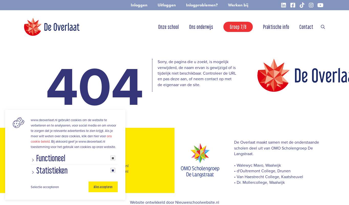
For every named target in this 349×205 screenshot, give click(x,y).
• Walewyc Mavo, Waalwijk (257, 165)
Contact (306, 27)
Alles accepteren (103, 187)
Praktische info (276, 27)
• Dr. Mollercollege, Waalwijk (259, 182)
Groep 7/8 (238, 27)
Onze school (168, 27)
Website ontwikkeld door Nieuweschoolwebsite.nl (174, 202)
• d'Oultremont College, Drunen (262, 171)
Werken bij (238, 5)
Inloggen (139, 5)
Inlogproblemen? (202, 5)
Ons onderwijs (201, 27)
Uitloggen (167, 5)
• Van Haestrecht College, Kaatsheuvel (268, 176)
